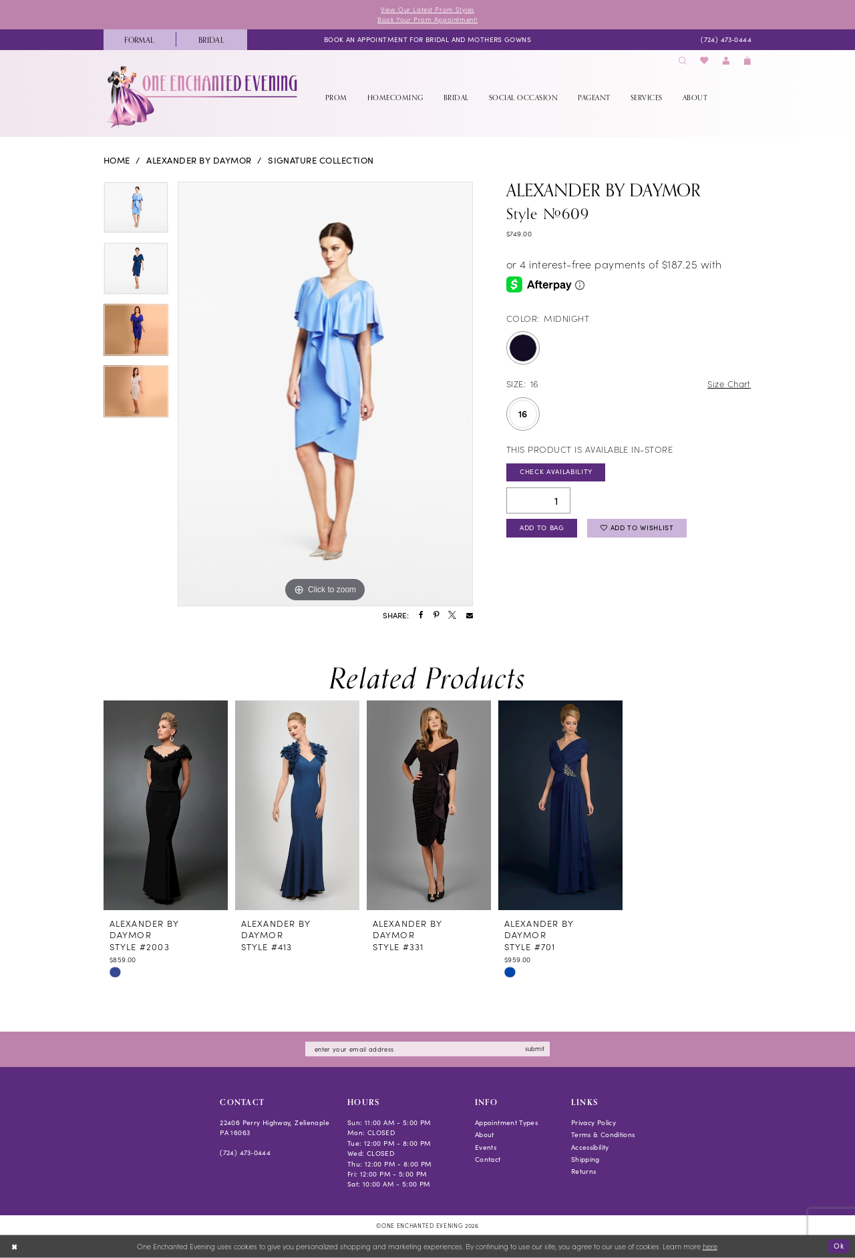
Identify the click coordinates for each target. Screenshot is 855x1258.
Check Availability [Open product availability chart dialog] (556, 471)
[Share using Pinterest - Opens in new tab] (436, 616)
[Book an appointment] (427, 39)
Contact (488, 1159)
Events (485, 1147)
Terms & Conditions (603, 1134)
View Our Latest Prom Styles (427, 9)
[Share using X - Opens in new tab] (452, 616)
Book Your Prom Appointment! (427, 19)
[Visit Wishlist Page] (704, 61)
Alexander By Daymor (198, 160)
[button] (726, 61)
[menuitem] (140, 39)
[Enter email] (427, 1049)
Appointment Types (506, 1122)
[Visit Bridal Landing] (212, 39)
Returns (583, 1171)
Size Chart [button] (729, 383)
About (484, 1134)
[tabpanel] (136, 212)
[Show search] (682, 61)
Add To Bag (542, 527)
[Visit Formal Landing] (140, 39)
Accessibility (590, 1147)
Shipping (585, 1159)
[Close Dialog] (14, 1246)
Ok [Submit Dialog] (839, 1246)
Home (117, 160)
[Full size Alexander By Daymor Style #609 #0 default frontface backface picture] (325, 394)
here (710, 1246)
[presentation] (166, 805)
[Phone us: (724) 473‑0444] (725, 39)
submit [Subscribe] (534, 1048)
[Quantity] (538, 500)
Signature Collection (321, 160)
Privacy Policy (593, 1122)
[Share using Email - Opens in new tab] (469, 615)
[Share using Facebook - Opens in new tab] (421, 616)
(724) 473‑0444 (245, 1152)
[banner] (203, 96)
